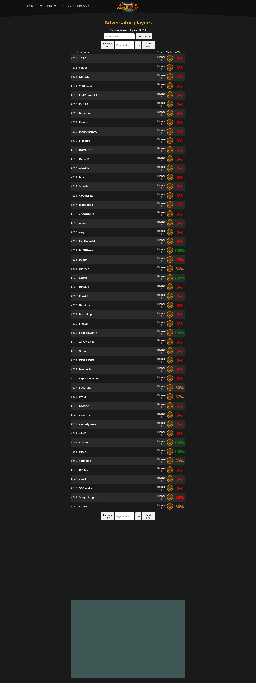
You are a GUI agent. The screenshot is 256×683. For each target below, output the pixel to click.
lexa (81, 177)
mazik (83, 479)
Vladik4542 (86, 86)
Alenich (84, 168)
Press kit (85, 6)
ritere (82, 223)
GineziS (84, 159)
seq (81, 232)
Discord (66, 6)
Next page (148, 44)
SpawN (83, 186)
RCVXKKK (86, 150)
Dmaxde (84, 113)
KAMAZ (84, 406)
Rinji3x (83, 470)
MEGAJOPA (87, 360)
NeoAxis (84, 305)
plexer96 (84, 140)
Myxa (82, 396)
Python (83, 259)
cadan (83, 278)
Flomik (83, 122)
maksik (83, 323)
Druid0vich (86, 369)
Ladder (33, 6)
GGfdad (84, 287)
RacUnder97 (87, 241)
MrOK (83, 451)
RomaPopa (86, 314)
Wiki (49, 6)
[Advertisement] (128, 561)
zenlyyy (84, 268)
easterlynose (87, 424)
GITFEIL (84, 76)
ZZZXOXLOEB (88, 214)
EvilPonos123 (88, 95)
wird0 (82, 433)
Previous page (107, 44)
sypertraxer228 (89, 378)
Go (138, 45)
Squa (82, 351)
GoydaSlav (86, 195)
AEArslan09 (87, 342)
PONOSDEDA (88, 131)
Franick (84, 296)
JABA (83, 58)
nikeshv (84, 442)
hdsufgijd (85, 387)
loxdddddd (86, 204)
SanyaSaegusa (89, 497)
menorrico (86, 415)
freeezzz (84, 506)
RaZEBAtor (86, 250)
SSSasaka (85, 488)
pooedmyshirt (88, 332)
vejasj (83, 67)
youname (85, 460)
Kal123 (83, 104)
